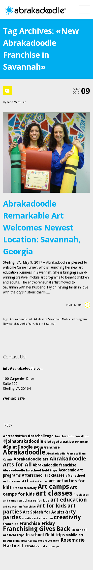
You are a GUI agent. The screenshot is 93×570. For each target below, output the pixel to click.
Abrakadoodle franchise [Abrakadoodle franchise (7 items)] (54, 465)
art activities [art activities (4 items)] (39, 481)
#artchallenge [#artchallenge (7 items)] (41, 436)
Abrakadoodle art (21, 319)
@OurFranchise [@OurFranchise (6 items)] (47, 447)
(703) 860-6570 (14, 398)
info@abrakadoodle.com (23, 368)
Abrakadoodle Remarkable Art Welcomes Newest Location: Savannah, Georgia (42, 227)
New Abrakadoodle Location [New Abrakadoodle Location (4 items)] (40, 540)
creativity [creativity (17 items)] (67, 517)
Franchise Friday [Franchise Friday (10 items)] (37, 523)
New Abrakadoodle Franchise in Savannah (29, 323)
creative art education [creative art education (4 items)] (37, 518)
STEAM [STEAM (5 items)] (30, 546)
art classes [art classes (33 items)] (54, 493)
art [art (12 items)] (25, 481)
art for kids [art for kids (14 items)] (51, 506)
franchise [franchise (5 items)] (10, 524)
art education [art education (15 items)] (68, 500)
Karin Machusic (16, 102)
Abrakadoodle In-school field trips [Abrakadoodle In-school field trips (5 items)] (30, 470)
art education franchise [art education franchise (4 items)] (19, 506)
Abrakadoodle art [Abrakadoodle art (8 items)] (31, 459)
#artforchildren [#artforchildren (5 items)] (67, 436)
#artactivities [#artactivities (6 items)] (15, 436)
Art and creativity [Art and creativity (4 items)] (25, 488)
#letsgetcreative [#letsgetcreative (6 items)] (59, 442)
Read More (78, 305)
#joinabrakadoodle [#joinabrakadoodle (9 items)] (23, 441)
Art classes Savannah (47, 319)
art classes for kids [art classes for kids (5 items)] (34, 500)
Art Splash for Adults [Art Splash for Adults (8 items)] (43, 512)
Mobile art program (74, 319)
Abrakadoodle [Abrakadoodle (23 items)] (24, 452)
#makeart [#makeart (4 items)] (82, 442)
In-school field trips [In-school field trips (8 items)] (45, 534)
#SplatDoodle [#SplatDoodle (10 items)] (18, 447)
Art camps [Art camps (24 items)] (53, 486)
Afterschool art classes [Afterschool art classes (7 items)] (43, 475)
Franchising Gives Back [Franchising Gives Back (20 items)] (36, 528)
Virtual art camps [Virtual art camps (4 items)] (48, 546)
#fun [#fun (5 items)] (85, 436)
